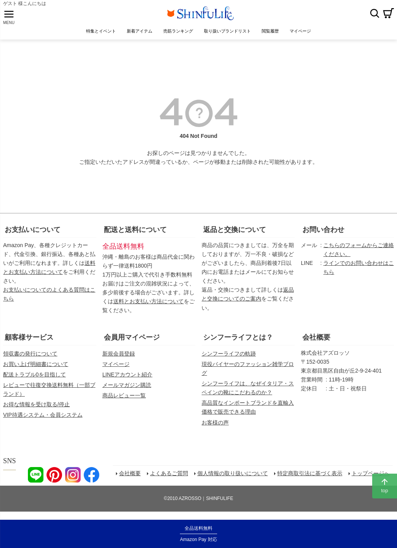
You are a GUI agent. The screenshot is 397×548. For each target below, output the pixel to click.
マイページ (115, 368)
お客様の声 (215, 426)
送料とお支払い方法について (148, 305)
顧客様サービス (29, 341)
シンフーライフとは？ (238, 341)
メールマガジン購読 (126, 389)
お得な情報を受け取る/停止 (36, 408)
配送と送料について (135, 234)
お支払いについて (32, 234)
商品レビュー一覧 (124, 400)
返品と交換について (234, 234)
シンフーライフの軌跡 (229, 358)
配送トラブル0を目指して (34, 379)
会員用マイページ (132, 341)
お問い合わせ (323, 234)
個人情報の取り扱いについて (233, 479)
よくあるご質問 (170, 479)
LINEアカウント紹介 (127, 379)
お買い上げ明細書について (35, 368)
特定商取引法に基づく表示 (310, 479)
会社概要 (316, 341)
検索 (374, 15)
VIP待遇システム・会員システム (43, 419)
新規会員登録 (118, 358)
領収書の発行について (30, 358)
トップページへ (372, 479)
